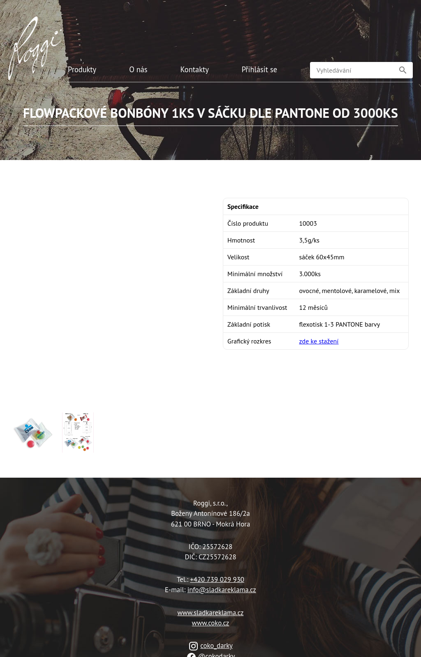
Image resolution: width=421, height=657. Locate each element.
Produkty (82, 69)
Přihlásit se (259, 69)
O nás (138, 69)
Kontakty (194, 69)
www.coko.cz (210, 622)
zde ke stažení (318, 341)
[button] (403, 70)
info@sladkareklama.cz (221, 589)
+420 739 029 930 (217, 579)
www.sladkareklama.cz (210, 612)
